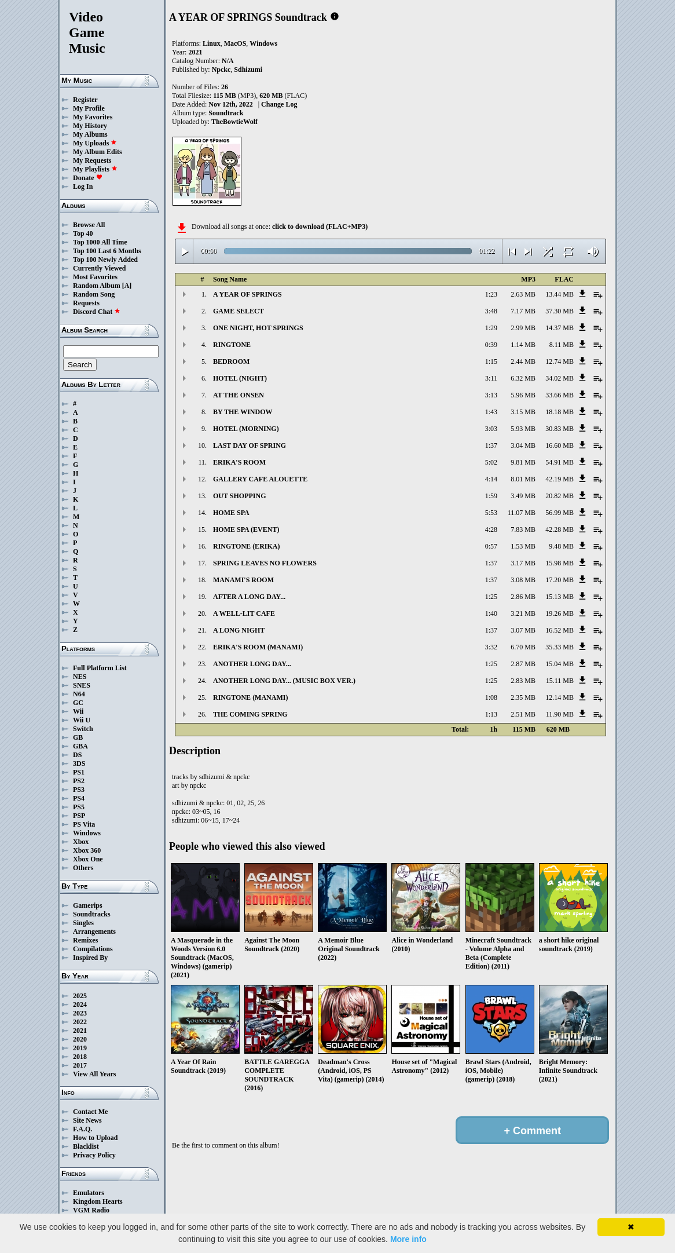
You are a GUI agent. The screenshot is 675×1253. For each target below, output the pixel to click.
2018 (80, 1057)
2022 (80, 1022)
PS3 (79, 790)
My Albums (90, 134)
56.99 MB (559, 513)
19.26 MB (559, 613)
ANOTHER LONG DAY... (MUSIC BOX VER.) (284, 681)
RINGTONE (232, 345)
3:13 (491, 395)
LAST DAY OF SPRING (249, 445)
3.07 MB (523, 630)
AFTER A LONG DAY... (249, 597)
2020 (80, 1039)
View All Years (94, 1074)
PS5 (79, 807)
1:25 (491, 597)
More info (408, 1239)
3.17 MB (523, 563)
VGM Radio (91, 1210)
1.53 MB (523, 546)
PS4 (79, 798)
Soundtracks (92, 914)
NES (79, 677)
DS (77, 755)
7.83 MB (523, 529)
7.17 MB (523, 311)
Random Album (96, 286)
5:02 (491, 462)
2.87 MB (523, 664)
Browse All (89, 225)
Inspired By (90, 958)
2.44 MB (523, 361)
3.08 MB (523, 580)
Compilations (93, 949)
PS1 (79, 772)
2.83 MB (523, 681)
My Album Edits (97, 152)
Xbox (81, 842)
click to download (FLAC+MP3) (320, 226)
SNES (81, 685)
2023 (80, 1013)
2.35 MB (523, 697)
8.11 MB (561, 345)
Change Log (279, 104)
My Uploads (95, 143)
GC (78, 703)
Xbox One (88, 859)
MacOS (235, 43)
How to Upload (95, 1138)
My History (90, 126)
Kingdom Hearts (98, 1201)
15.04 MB (559, 664)
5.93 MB (523, 429)
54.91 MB (559, 462)
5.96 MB (523, 395)
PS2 (79, 781)
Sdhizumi (248, 69)
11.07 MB (521, 513)
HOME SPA (231, 513)
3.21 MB (523, 613)
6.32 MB (523, 378)
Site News (87, 1120)
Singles (83, 923)
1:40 (491, 613)
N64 (79, 694)
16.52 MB (559, 630)
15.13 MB (559, 597)
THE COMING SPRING (250, 714)
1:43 (491, 412)
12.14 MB (559, 697)
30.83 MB (559, 429)
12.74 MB (559, 361)
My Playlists (95, 169)
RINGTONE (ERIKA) (246, 546)
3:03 (491, 429)
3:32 (491, 647)
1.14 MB (523, 345)
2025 (80, 996)
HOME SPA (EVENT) (246, 529)
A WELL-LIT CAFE (244, 613)
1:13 (491, 714)
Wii (78, 711)
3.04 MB (523, 445)
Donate (87, 178)
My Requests (92, 160)
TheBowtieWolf (234, 122)
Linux (212, 43)
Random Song (94, 294)
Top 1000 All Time (100, 242)
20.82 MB (559, 496)
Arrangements (94, 931)
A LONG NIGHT (239, 630)
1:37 (491, 445)
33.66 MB (559, 395)
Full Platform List (100, 668)
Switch (83, 729)
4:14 (491, 479)
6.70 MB (523, 647)
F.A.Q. (82, 1129)
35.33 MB (559, 647)
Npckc (221, 69)
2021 (80, 1030)
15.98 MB (559, 563)
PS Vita (84, 824)
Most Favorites (95, 277)
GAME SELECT (238, 311)
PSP (79, 816)
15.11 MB (560, 681)
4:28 (491, 529)
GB (78, 737)
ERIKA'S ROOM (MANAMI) (258, 647)
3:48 (491, 311)
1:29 (491, 328)
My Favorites (92, 117)
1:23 (491, 294)
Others (83, 868)
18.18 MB (559, 412)
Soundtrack (225, 113)
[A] (127, 286)
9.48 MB (561, 546)
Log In (83, 186)
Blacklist (86, 1146)
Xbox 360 (87, 850)
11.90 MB (560, 714)
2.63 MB (523, 294)
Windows (87, 833)
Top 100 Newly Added (105, 259)
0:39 (491, 345)
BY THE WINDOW (242, 412)
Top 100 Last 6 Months (107, 251)
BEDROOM (231, 361)
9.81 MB (523, 462)
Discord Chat (96, 312)
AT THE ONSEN (238, 395)
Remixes (85, 940)
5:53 (491, 513)
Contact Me (90, 1112)
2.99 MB (523, 328)
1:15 (491, 361)
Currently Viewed (99, 268)
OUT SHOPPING (239, 496)
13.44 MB (559, 294)
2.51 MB (523, 714)
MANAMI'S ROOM (243, 580)
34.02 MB (559, 378)
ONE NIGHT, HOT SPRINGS (258, 328)
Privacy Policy (94, 1155)
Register (85, 100)
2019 (80, 1048)
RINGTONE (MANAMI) (250, 697)
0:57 (491, 546)
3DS (79, 763)
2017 (80, 1065)
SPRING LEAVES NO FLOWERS (265, 563)
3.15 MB (523, 412)
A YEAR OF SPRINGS (247, 294)
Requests (86, 303)
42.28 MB (559, 529)
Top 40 (83, 233)
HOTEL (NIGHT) (240, 378)
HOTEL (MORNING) (246, 429)
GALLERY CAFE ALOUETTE (260, 479)
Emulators (88, 1193)
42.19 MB (559, 479)
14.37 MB (559, 328)
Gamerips (87, 905)
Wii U (81, 720)
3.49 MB (523, 496)
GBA (80, 746)
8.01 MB (523, 479)
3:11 (491, 378)
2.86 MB (523, 597)
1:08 (491, 697)
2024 (80, 1004)
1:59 (491, 496)
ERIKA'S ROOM (239, 462)
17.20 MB (559, 580)
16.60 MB (559, 445)
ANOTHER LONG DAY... (252, 664)
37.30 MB (559, 311)
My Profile (89, 108)
